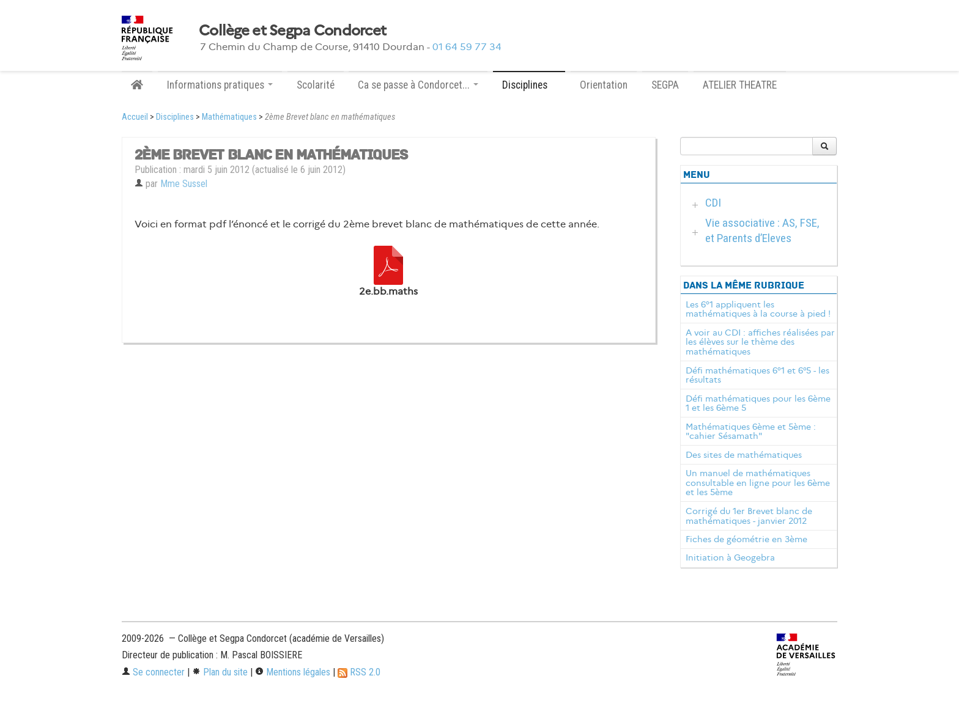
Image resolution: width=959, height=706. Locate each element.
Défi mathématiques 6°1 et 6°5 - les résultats (757, 375)
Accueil (135, 117)
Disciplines (175, 117)
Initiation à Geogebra (730, 557)
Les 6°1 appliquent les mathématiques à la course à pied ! (758, 309)
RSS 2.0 (359, 672)
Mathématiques (229, 117)
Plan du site (220, 672)
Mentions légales (292, 672)
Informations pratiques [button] (220, 85)
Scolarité (316, 85)
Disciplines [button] (529, 85)
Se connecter (153, 672)
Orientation (604, 85)
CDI (713, 203)
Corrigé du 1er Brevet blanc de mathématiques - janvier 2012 (749, 516)
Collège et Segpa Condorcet (292, 31)
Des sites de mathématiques (744, 454)
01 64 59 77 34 (467, 47)
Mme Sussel (183, 183)
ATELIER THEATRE (740, 85)
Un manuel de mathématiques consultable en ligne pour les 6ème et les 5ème (758, 483)
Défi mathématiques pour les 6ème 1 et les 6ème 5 (758, 403)
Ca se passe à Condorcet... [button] (418, 85)
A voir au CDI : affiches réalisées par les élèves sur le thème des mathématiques (760, 342)
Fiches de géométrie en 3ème (746, 539)
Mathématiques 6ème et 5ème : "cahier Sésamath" (751, 431)
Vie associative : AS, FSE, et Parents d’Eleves (762, 230)
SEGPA (665, 85)
